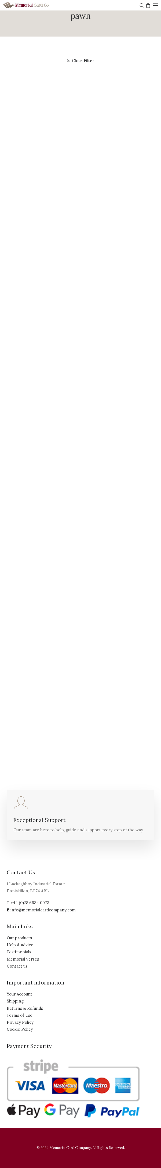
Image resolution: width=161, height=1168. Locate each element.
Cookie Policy (20, 1029)
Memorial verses (23, 959)
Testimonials (19, 951)
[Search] (141, 5)
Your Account (19, 994)
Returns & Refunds (25, 1008)
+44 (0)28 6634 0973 (29, 902)
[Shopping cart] (147, 5)
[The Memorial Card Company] (32, 5)
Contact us (17, 966)
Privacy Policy (20, 1022)
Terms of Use (19, 1015)
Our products (19, 937)
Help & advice (20, 944)
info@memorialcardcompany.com (43, 909)
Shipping (15, 1001)
